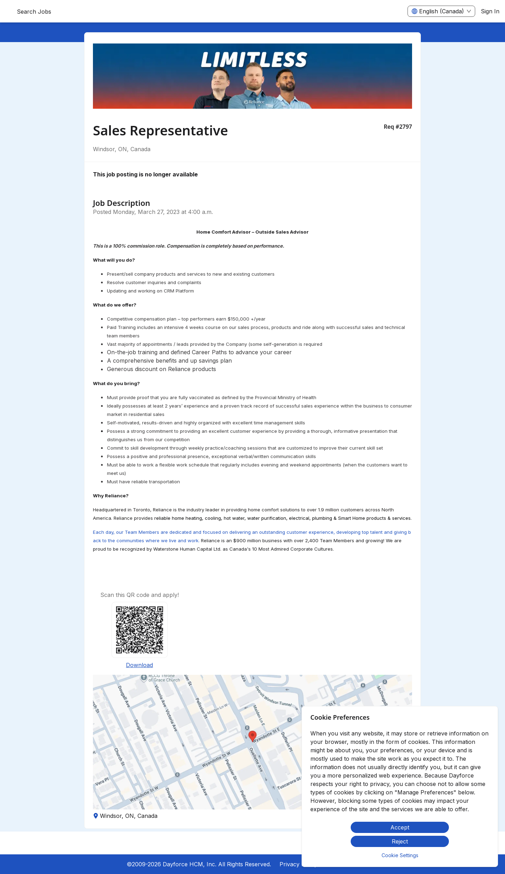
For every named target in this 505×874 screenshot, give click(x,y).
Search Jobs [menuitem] (34, 11)
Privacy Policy (298, 864)
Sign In (490, 11)
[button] (252, 742)
